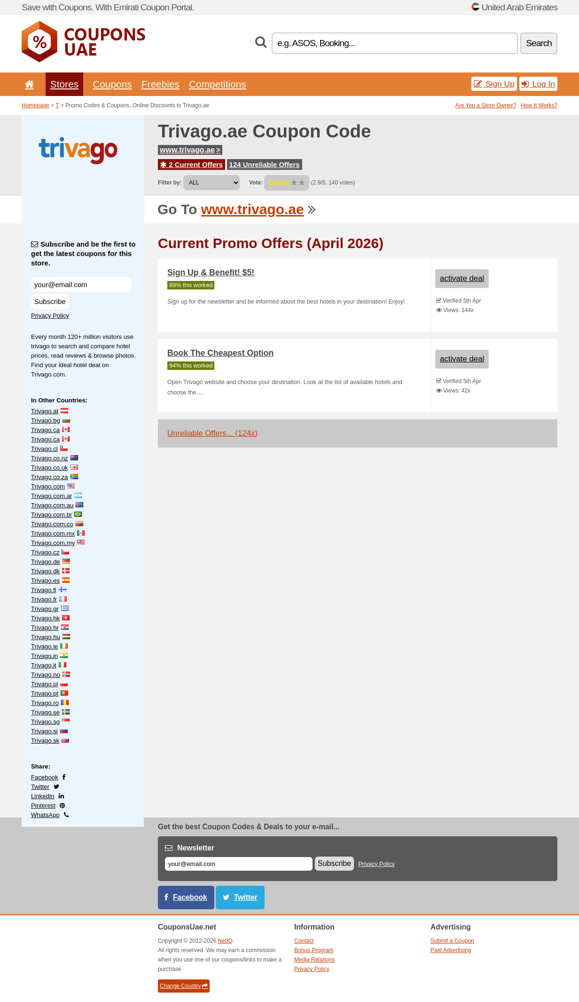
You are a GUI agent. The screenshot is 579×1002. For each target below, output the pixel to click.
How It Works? (539, 105)
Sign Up (494, 83)
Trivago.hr (45, 627)
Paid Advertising (450, 950)
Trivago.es (45, 580)
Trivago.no (45, 674)
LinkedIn (43, 796)
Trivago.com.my (53, 542)
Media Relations (314, 959)
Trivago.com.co (52, 524)
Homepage (35, 105)
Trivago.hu (45, 637)
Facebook (44, 777)
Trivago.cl (44, 448)
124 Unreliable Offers (264, 164)
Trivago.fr (44, 599)
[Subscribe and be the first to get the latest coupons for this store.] (81, 284)
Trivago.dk (45, 571)
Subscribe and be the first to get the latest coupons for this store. (83, 253)
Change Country (184, 986)
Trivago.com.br (51, 514)
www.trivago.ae (190, 150)
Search (539, 43)
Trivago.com (48, 486)
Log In (538, 83)
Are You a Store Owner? (485, 105)
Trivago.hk (45, 618)
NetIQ (225, 941)
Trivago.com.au (52, 505)
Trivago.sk (45, 740)
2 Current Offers (191, 164)
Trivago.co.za (49, 477)
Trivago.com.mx (53, 533)
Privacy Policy (50, 315)
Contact (303, 941)
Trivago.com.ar (51, 495)
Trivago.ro (45, 702)
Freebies (160, 84)
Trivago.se (45, 712)
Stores (64, 84)
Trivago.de (45, 561)
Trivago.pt (44, 693)
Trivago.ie (44, 646)
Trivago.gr (45, 608)
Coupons (112, 84)
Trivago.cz (45, 552)
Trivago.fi (43, 589)
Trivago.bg (45, 420)
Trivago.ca (45, 429)
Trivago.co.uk (49, 467)
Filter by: (170, 182)
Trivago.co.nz (49, 458)
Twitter (40, 786)
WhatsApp (45, 814)
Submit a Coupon (452, 941)
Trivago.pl (44, 684)
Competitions (217, 84)
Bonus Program (313, 950)
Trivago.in (44, 655)
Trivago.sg (45, 721)
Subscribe (50, 301)
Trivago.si (44, 731)
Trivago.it (43, 665)
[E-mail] (239, 864)
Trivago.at (44, 411)
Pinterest (43, 805)
